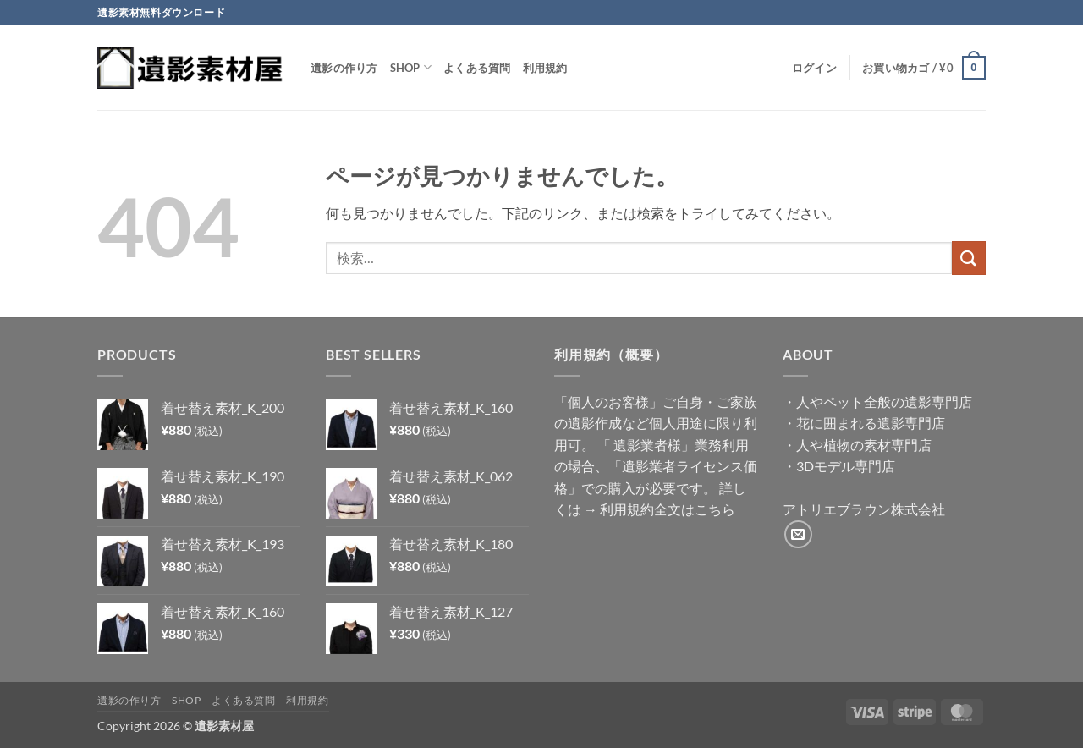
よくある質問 (477, 67)
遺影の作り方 (344, 67)
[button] (814, 68)
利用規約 (545, 67)
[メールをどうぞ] (798, 534)
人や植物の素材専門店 (864, 445)
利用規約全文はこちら (667, 509)
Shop (411, 67)
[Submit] (969, 257)
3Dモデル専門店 (845, 466)
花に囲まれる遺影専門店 (870, 423)
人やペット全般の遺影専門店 (884, 401)
